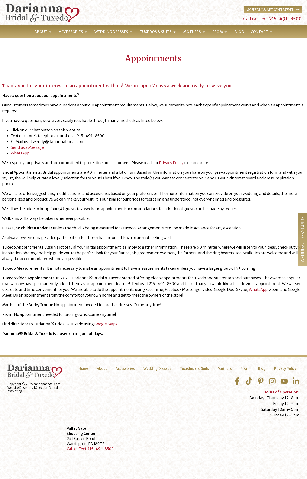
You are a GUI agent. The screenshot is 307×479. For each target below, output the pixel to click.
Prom (244, 368)
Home (83, 368)
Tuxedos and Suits (194, 368)
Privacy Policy (171, 162)
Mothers (225, 368)
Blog (261, 368)
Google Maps (105, 324)
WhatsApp (20, 153)
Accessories (125, 368)
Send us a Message (27, 147)
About (102, 368)
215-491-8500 (285, 19)
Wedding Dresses (157, 368)
